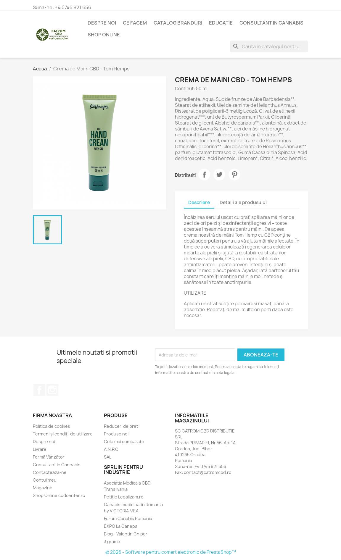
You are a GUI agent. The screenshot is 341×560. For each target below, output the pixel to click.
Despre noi (102, 23)
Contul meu (45, 480)
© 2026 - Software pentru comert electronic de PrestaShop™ (170, 552)
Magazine (42, 487)
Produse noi (116, 434)
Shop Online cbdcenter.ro (59, 495)
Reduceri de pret (121, 426)
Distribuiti (204, 174)
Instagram (52, 390)
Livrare (39, 449)
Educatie (221, 23)
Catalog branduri (178, 23)
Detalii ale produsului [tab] (243, 202)
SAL (107, 457)
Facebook (39, 390)
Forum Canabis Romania (128, 518)
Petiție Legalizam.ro (124, 497)
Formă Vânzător (49, 457)
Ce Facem (135, 23)
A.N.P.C (111, 449)
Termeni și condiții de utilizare (63, 434)
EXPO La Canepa (120, 526)
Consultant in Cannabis (271, 23)
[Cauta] (269, 46)
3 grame (112, 541)
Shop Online (104, 34)
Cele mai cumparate (124, 441)
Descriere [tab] (199, 202)
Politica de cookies (51, 426)
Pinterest (234, 174)
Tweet (219, 174)
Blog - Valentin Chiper (125, 534)
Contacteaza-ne (50, 472)
